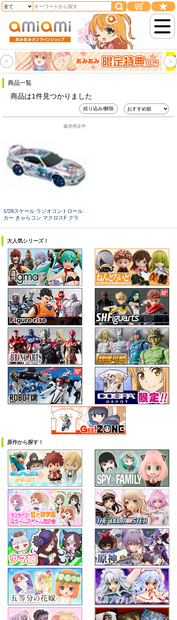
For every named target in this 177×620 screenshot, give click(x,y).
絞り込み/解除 (98, 108)
